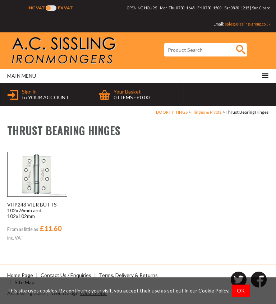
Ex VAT (65, 7)
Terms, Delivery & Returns (128, 275)
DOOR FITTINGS (172, 112)
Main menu (138, 75)
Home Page (20, 275)
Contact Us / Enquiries (66, 275)
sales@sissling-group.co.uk (248, 24)
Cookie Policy (213, 290)
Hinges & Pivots (207, 112)
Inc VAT (36, 7)
